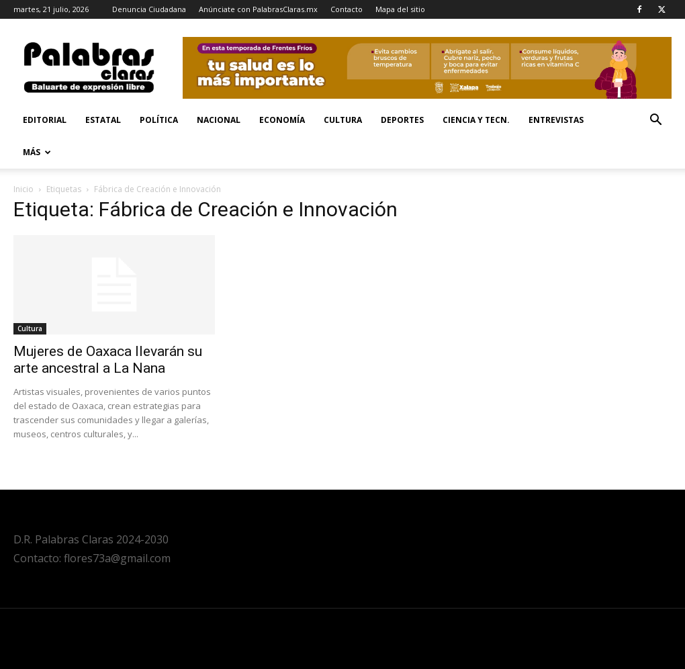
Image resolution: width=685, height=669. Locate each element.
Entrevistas (556, 120)
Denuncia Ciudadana (149, 9)
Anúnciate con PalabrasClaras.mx (258, 9)
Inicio (23, 189)
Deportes (402, 120)
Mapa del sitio (400, 9)
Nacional (218, 120)
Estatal (103, 120)
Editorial (44, 120)
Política (159, 120)
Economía (282, 120)
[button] (655, 121)
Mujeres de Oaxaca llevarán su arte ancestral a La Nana (107, 359)
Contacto (346, 9)
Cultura (343, 120)
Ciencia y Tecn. (476, 120)
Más (37, 152)
